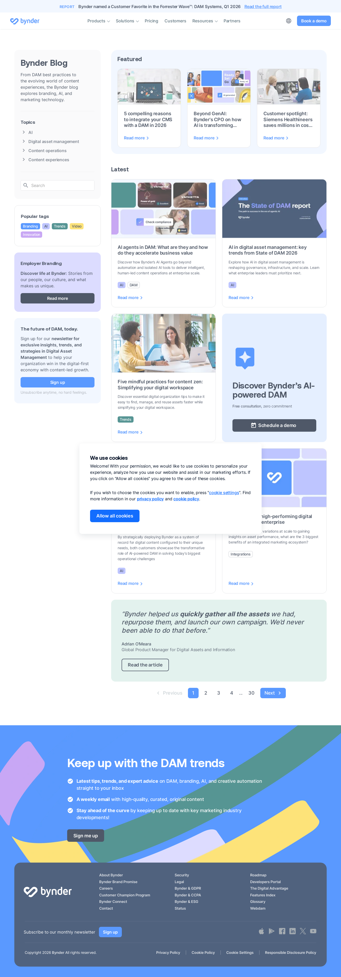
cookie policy (186, 498)
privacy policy (150, 498)
